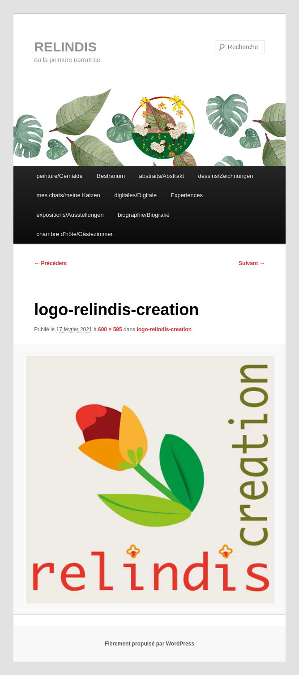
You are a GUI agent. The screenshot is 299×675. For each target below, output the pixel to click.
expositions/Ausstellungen (69, 214)
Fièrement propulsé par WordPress (149, 644)
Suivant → (252, 263)
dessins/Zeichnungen (225, 176)
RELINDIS (65, 46)
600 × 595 (110, 329)
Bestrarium (111, 176)
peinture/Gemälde (59, 176)
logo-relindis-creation (164, 329)
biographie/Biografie (144, 214)
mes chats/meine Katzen (68, 195)
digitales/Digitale (135, 195)
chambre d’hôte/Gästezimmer (74, 234)
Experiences (187, 195)
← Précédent (50, 263)
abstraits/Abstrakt (161, 176)
